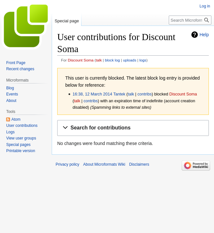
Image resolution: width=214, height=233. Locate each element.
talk (99, 60)
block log (112, 60)
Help (204, 34)
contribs (144, 94)
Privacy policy (67, 164)
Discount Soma (81, 60)
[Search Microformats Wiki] (190, 20)
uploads (129, 60)
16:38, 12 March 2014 (92, 94)
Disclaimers (139, 164)
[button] (133, 128)
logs (142, 60)
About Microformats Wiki (104, 164)
